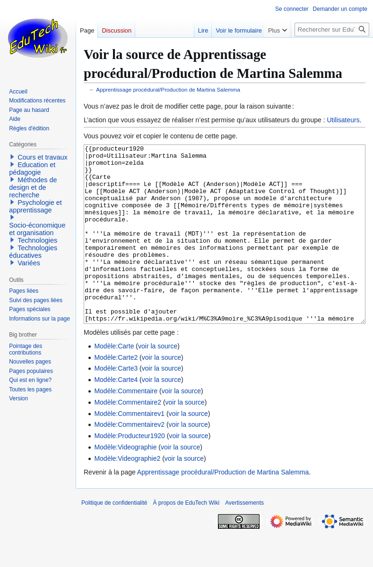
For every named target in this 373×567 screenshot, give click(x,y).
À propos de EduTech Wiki (186, 538)
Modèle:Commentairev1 (129, 449)
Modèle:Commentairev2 (129, 460)
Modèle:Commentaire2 (127, 437)
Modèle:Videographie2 (127, 494)
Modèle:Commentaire (125, 426)
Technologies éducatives (33, 251)
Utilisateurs (343, 120)
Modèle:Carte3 (116, 403)
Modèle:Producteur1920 (129, 471)
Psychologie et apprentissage (35, 206)
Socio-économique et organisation (37, 229)
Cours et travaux (42, 157)
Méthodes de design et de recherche (33, 187)
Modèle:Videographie (125, 482)
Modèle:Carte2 (116, 393)
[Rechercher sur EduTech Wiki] (332, 29)
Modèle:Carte (114, 381)
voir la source (157, 381)
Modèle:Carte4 (116, 415)
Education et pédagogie (32, 168)
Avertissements (244, 538)
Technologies (37, 240)
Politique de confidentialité (114, 538)
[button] (12, 156)
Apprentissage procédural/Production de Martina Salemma (168, 89)
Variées (28, 263)
